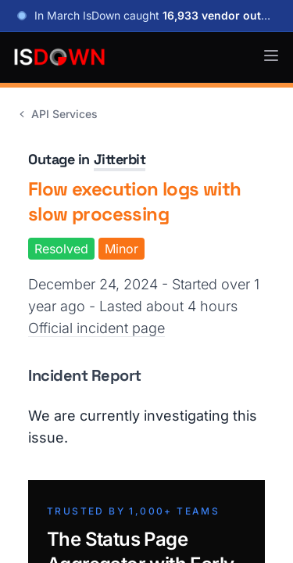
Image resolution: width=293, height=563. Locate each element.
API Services (57, 113)
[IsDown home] (59, 57)
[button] (271, 55)
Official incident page (96, 328)
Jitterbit (120, 159)
